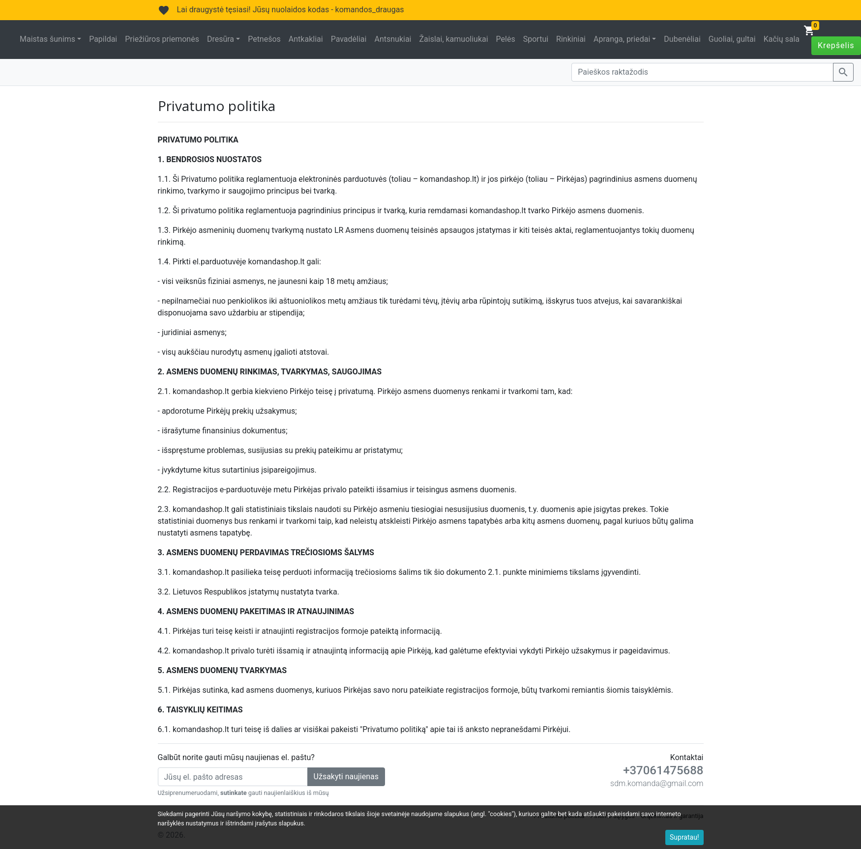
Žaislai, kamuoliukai (453, 39)
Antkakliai (306, 39)
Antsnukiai (392, 39)
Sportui (535, 39)
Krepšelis (836, 45)
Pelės (505, 39)
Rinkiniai (571, 39)
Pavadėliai (349, 39)
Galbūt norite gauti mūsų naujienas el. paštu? (236, 757)
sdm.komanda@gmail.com (656, 783)
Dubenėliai (682, 39)
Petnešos (264, 39)
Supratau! (684, 837)
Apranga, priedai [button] (622, 39)
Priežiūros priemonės (162, 39)
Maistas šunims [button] (47, 39)
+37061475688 (663, 770)
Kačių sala (782, 39)
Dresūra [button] (220, 39)
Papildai (103, 39)
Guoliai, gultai (732, 39)
